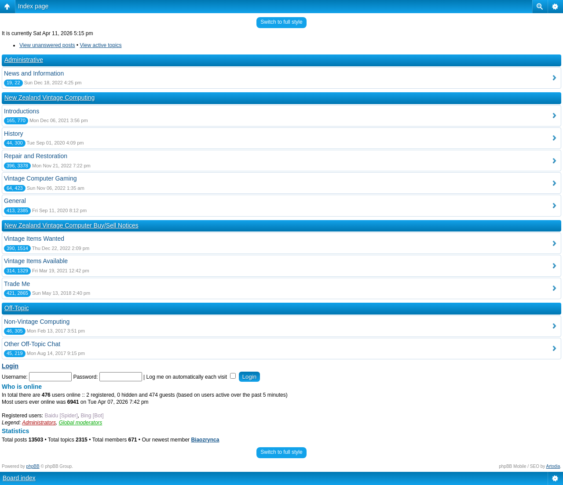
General (15, 200)
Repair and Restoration (35, 155)
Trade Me (17, 283)
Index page (33, 6)
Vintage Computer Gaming (40, 178)
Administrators (39, 423)
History (13, 133)
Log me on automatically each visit (191, 377)
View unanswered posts (47, 45)
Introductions (21, 111)
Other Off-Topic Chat (32, 343)
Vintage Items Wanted (34, 238)
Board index (19, 477)
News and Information (34, 73)
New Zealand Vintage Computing (49, 97)
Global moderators (80, 423)
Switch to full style (281, 22)
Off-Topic (16, 307)
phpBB (33, 466)
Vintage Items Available (36, 260)
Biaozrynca (205, 440)
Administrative (23, 59)
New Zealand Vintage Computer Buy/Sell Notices (71, 225)
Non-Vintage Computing (36, 321)
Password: (85, 377)
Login (10, 365)
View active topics (100, 45)
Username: (15, 377)
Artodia (553, 466)
